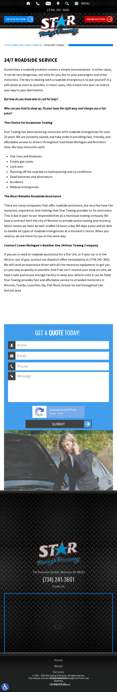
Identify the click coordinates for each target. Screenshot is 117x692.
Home (28, 3)
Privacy (52, 439)
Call (37, 3)
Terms (60, 439)
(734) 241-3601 (59, 615)
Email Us (58, 622)
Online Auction (95, 19)
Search (67, 3)
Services (37, 51)
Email (48, 3)
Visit (58, 3)
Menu (85, 3)
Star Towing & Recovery (17, 51)
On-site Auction (16, 19)
